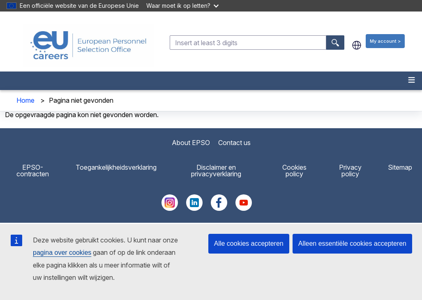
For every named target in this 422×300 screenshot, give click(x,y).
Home (25, 100)
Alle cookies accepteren (249, 243)
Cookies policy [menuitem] (294, 170)
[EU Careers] (88, 45)
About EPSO (191, 142)
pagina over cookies (62, 252)
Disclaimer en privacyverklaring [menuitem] (216, 170)
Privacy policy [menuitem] (350, 170)
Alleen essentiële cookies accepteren (352, 243)
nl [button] (357, 45)
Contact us (234, 142)
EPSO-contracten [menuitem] (32, 170)
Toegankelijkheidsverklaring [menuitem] (116, 167)
